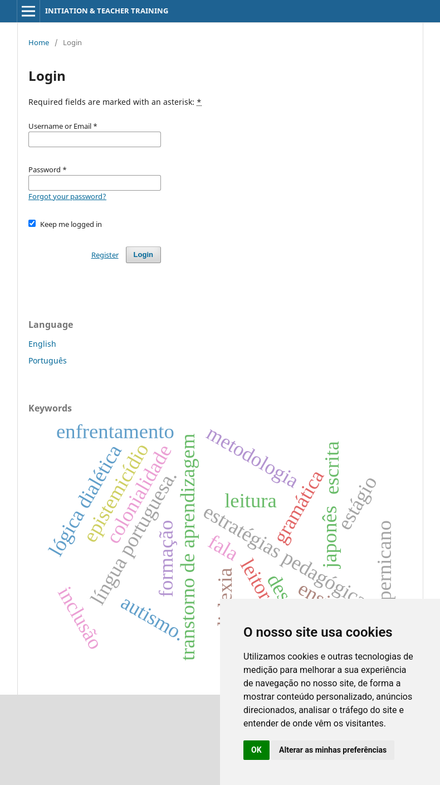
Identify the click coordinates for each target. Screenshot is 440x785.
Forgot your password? (67, 196)
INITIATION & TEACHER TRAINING (106, 11)
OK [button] (256, 749)
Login (143, 254)
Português (47, 360)
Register (105, 255)
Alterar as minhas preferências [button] (333, 749)
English (42, 343)
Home (38, 42)
